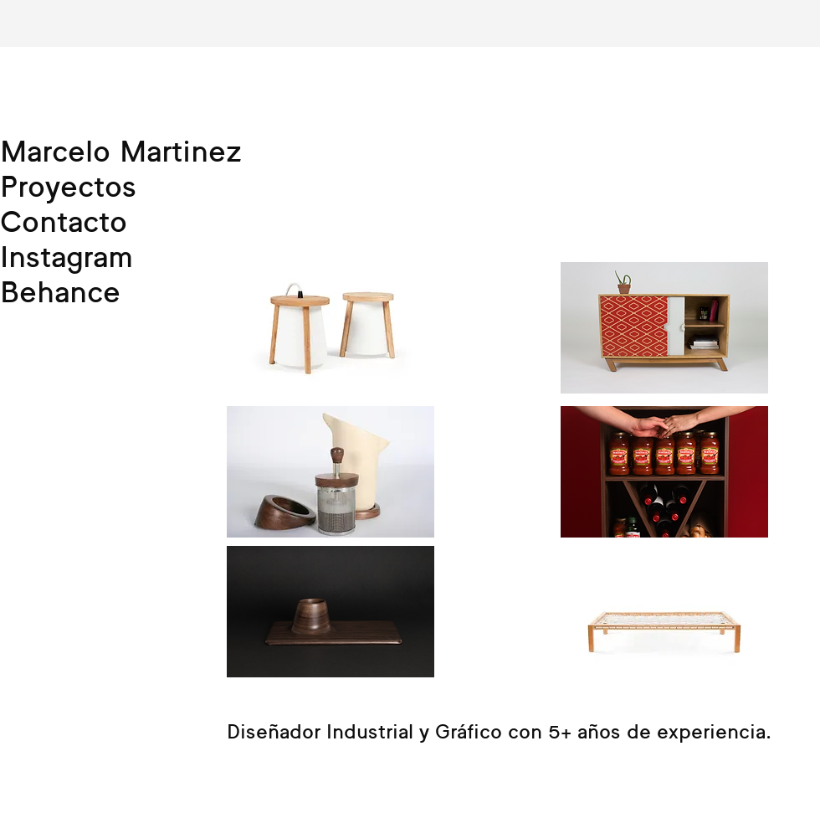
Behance (60, 291)
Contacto (63, 221)
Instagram (66, 256)
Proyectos (68, 185)
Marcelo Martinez (121, 150)
